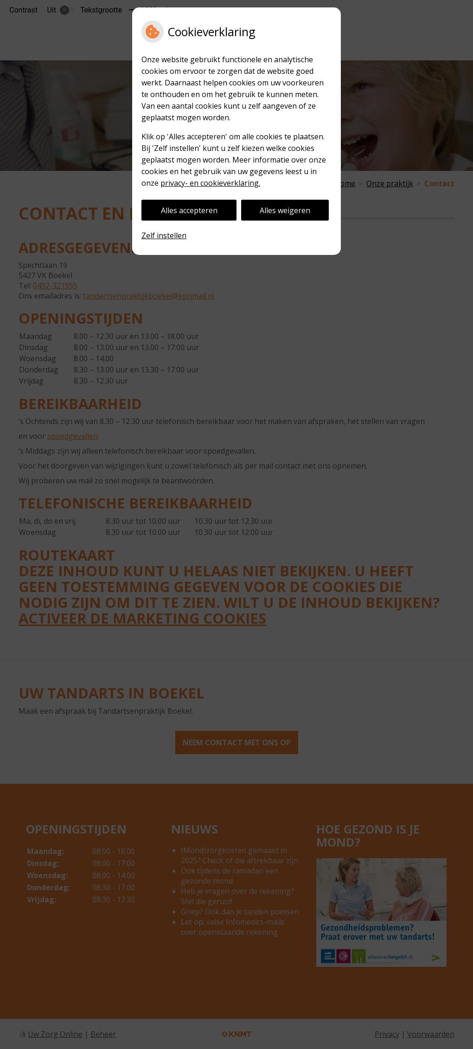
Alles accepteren (189, 210)
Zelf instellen (163, 235)
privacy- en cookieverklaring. (210, 183)
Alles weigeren (285, 210)
